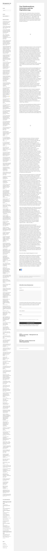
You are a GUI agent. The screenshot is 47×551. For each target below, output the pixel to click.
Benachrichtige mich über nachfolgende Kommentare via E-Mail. (28, 319)
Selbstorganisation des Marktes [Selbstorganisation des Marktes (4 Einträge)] (6, 535)
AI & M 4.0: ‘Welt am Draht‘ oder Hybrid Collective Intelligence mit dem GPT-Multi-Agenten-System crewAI (6, 186)
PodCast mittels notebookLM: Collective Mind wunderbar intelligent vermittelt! (7, 164)
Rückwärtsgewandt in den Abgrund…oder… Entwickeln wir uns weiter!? (7, 205)
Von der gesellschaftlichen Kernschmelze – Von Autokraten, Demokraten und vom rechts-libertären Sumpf (6, 101)
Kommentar (21, 290)
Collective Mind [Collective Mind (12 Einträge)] (6, 515)
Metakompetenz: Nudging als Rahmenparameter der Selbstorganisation (6, 411)
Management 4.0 (7, 3)
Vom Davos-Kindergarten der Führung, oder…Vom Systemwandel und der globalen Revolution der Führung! (7, 394)
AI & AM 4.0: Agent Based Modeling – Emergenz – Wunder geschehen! (6, 233)
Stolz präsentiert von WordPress (23, 348)
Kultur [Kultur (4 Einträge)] (8, 521)
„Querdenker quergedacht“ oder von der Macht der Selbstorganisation (7, 341)
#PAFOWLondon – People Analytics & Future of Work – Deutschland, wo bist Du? (7, 442)
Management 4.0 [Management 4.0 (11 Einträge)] (6, 526)
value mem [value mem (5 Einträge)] (7, 537)
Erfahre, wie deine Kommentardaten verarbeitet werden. (28, 325)
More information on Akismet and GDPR (32, 304)
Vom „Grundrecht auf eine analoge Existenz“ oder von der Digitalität (6, 264)
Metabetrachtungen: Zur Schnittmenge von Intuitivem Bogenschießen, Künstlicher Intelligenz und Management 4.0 (7, 308)
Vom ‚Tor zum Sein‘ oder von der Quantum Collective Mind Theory (7, 128)
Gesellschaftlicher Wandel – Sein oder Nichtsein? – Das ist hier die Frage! (7, 382)
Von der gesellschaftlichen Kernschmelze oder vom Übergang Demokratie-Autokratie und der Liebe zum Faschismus (6, 117)
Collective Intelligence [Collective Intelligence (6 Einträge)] (6, 514)
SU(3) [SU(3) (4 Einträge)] (10, 536)
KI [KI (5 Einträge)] (8, 520)
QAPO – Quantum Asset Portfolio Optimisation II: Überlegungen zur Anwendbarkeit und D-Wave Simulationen (7, 36)
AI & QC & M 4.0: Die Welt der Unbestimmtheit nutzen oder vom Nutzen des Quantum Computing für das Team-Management (7, 159)
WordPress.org (5, 547)
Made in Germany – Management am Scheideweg (5, 487)
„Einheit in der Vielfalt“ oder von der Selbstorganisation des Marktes (7, 349)
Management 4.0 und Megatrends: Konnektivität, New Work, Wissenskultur (6, 389)
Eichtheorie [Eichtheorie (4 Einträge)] (7, 519)
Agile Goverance (32, 276)
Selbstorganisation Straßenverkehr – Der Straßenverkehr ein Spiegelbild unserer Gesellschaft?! (6, 423)
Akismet (20, 304)
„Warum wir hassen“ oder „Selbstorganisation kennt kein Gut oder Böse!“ (6, 407)
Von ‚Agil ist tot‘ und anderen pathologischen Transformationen (7, 177)
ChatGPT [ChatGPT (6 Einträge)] (7, 512)
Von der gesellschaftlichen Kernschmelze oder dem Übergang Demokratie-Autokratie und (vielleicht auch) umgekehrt (6, 123)
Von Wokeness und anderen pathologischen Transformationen (7, 181)
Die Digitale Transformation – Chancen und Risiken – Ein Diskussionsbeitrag (7, 447)
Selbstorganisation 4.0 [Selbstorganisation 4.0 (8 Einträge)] (6, 534)
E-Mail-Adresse (22, 310)
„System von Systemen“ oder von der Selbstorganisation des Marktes (7, 345)
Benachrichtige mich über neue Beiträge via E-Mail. (27, 321)
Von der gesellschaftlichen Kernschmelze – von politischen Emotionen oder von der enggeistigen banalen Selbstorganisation (7, 106)
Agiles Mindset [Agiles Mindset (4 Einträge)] (4, 509)
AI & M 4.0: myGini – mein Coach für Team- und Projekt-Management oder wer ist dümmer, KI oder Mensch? (6, 201)
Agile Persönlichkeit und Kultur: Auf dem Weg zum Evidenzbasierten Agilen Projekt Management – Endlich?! (6, 318)
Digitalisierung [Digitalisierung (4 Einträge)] (4, 519)
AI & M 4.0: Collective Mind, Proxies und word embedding (6, 285)
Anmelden (4, 543)
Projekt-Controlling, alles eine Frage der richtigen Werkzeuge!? (6, 451)
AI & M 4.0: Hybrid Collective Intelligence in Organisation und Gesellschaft (7, 289)
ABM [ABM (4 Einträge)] (3, 507)
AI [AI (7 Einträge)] (7, 509)
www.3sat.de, (34, 243)
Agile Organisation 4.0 (37, 276)
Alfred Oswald (26, 276)
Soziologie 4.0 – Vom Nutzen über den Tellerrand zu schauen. (7, 428)
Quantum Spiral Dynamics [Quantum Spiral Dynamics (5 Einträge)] (6, 530)
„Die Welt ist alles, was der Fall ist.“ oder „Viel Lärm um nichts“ (7, 337)
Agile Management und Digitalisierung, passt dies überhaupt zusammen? (6, 491)
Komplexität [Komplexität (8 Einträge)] (5, 521)
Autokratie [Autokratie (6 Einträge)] (4, 512)
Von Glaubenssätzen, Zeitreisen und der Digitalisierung (6, 483)
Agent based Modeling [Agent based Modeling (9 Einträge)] (6, 508)
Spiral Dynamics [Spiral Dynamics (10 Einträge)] (6, 536)
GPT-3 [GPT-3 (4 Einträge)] (7, 520)
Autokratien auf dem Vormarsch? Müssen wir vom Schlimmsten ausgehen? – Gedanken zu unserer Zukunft (7, 133)
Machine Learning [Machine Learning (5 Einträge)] (5, 525)
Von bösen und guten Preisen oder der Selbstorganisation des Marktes (7, 371)
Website (20, 314)
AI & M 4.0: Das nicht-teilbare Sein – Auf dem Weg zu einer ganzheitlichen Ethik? (7, 276)
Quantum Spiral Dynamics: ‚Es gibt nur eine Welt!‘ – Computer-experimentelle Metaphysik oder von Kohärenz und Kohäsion (6, 72)
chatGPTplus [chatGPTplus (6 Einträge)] (5, 513)
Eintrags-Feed (5, 544)
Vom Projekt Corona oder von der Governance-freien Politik (6, 332)
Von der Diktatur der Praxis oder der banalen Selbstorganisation (7, 323)
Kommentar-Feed (5, 546)
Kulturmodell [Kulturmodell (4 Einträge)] (4, 522)
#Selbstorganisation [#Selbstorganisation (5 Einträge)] (5, 504)
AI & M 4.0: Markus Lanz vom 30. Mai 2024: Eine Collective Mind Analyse (7, 173)
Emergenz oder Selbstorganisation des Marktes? (6, 358)
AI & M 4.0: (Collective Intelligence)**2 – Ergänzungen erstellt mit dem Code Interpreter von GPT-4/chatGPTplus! (6, 223)
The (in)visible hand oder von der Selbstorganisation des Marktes (7, 367)
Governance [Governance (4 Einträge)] (4, 520)
